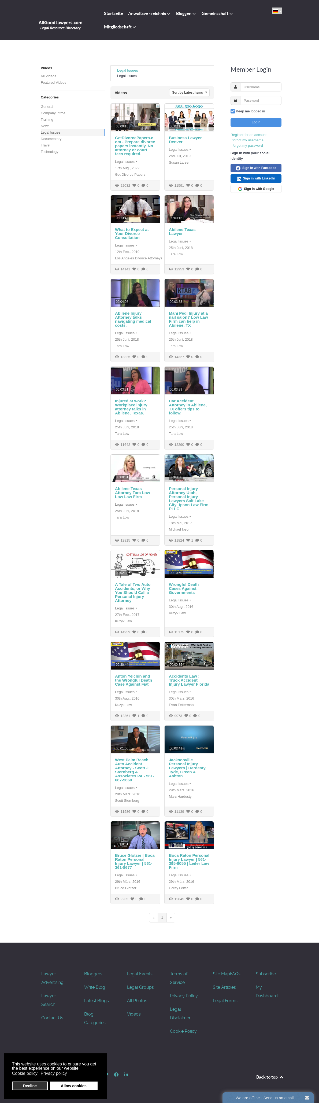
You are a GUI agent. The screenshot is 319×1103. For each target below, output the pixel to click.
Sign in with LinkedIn (256, 178)
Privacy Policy (184, 995)
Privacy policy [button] (54, 1073)
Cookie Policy (183, 1031)
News (45, 126)
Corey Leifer (178, 888)
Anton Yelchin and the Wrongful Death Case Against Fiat (133, 680)
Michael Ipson (179, 529)
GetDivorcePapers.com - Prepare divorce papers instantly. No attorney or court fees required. (135, 145)
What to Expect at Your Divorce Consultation (132, 233)
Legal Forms (225, 1000)
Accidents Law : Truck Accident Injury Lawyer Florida (189, 680)
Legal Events (140, 973)
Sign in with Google (256, 189)
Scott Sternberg (127, 801)
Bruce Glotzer (125, 888)
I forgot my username (247, 140)
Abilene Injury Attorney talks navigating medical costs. (133, 319)
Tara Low (176, 254)
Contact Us (52, 1017)
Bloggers (93, 973)
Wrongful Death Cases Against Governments (184, 588)
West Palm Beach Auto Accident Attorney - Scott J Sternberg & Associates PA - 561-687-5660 (134, 770)
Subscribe (266, 973)
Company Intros (53, 113)
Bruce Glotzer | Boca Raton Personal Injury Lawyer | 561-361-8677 (135, 861)
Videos (134, 1014)
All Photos (137, 1000)
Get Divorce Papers (130, 174)
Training (47, 119)
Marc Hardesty (180, 797)
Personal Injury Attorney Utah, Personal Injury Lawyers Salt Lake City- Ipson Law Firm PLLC (189, 498)
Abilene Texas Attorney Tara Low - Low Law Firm (134, 492)
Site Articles (224, 987)
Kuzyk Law (123, 621)
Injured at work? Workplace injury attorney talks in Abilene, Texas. (131, 407)
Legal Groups (140, 987)
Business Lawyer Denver (185, 139)
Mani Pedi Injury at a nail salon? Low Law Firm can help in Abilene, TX (188, 319)
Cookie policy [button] (25, 1073)
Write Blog (94, 987)
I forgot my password (247, 146)
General (47, 107)
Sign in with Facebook (256, 168)
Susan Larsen (179, 162)
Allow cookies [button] (74, 1086)
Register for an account (248, 135)
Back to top (270, 1077)
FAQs (235, 973)
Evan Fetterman (181, 705)
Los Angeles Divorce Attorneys (138, 258)
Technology (49, 152)
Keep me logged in (250, 111)
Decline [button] (30, 1086)
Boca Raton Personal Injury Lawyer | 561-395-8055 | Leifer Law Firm (189, 861)
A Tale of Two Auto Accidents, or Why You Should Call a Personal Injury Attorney (132, 592)
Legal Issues (50, 132)
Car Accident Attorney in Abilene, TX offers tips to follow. (188, 407)
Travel (45, 145)
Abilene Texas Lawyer (182, 231)
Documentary (51, 139)
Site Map (221, 973)
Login (256, 122)
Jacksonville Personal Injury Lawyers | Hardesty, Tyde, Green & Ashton (187, 768)
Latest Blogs (96, 1000)
